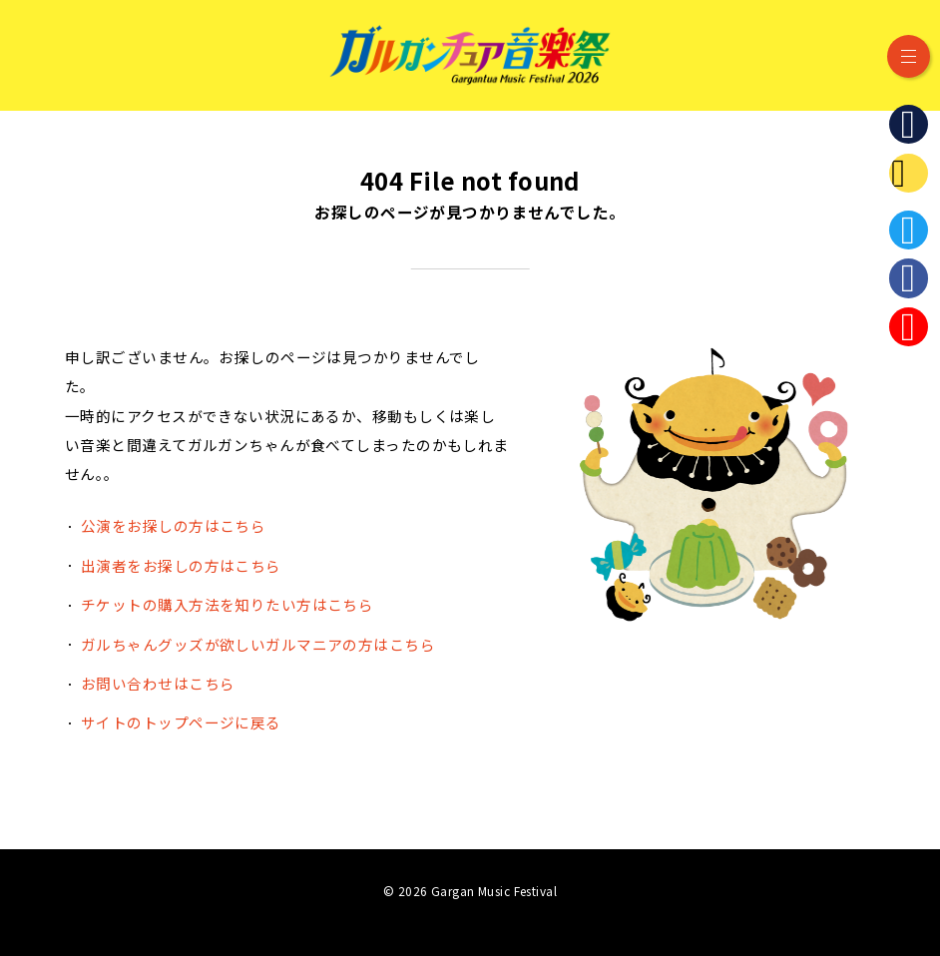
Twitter (908, 230)
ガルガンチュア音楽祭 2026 (470, 55)
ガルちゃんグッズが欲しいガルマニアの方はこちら (258, 644)
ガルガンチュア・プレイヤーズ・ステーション (908, 173)
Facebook (908, 277)
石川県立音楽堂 (908, 124)
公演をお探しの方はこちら (173, 525)
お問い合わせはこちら (158, 683)
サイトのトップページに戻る (181, 722)
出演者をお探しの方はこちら (181, 565)
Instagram (908, 326)
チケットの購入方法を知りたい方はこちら (227, 604)
